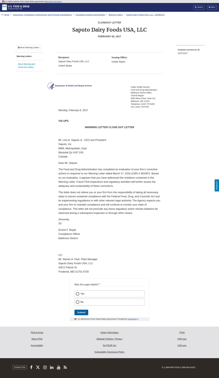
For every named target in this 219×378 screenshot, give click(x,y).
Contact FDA (19, 367)
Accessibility (37, 345)
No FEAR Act (109, 345)
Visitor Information (109, 332)
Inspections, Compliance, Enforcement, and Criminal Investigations (42, 15)
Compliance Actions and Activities (90, 15)
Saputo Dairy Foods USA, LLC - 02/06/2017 (145, 15)
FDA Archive (37, 332)
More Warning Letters (28, 47)
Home (6, 15)
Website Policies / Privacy (110, 339)
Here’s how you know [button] (53, 2)
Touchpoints (132, 319)
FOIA (182, 332)
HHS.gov (182, 339)
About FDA (37, 339)
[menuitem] (190, 52)
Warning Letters (116, 15)
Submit (81, 312)
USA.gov (182, 345)
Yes (82, 293)
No (82, 302)
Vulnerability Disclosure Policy (109, 352)
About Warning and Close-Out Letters (26, 65)
